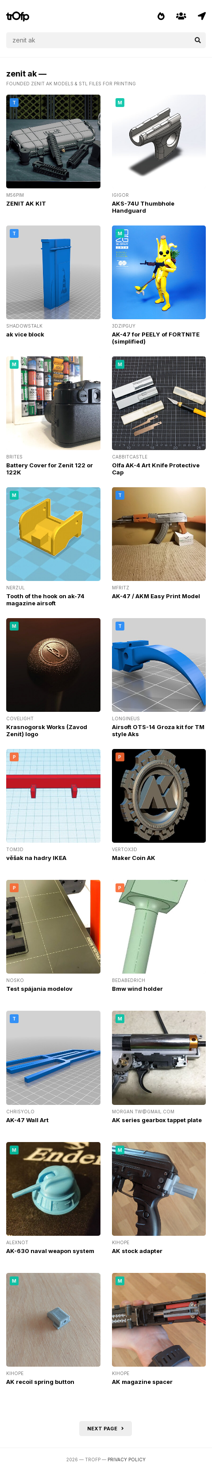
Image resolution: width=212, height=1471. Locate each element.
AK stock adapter (137, 1250)
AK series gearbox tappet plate (157, 1119)
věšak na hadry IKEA (36, 857)
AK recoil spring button (40, 1381)
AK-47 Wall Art (27, 1119)
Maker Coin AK (133, 857)
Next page (105, 1428)
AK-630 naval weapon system (50, 1250)
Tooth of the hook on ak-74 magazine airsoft (45, 599)
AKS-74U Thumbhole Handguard (143, 207)
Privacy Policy (127, 1459)
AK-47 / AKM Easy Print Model (156, 596)
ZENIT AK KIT (26, 203)
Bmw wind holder (137, 988)
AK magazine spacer (142, 1381)
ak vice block (25, 334)
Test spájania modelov (39, 988)
